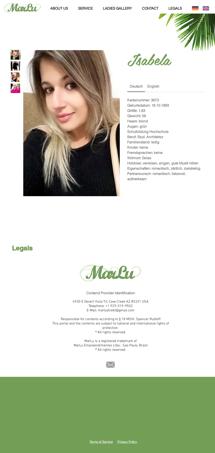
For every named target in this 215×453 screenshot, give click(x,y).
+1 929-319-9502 (119, 306)
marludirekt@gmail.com (116, 310)
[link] (136, 86)
